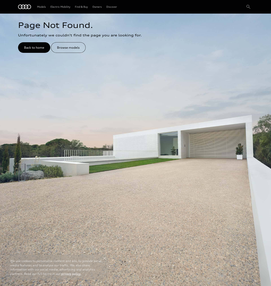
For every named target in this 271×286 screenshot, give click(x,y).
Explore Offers (131, 276)
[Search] (248, 6)
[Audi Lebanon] (24, 7)
